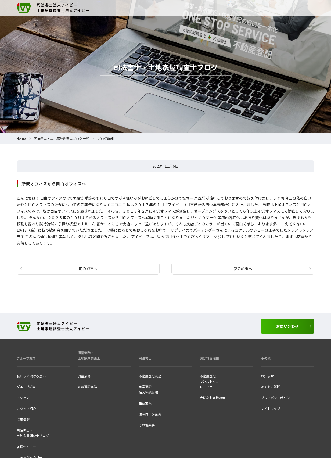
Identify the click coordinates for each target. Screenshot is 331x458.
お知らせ (267, 376)
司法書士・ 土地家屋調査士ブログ (33, 433)
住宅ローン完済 (150, 414)
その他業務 (147, 425)
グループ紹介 (26, 386)
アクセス (23, 397)
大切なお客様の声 (212, 397)
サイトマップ (270, 408)
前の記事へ (88, 268)
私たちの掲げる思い (31, 376)
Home (21, 138)
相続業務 (145, 403)
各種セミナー (26, 446)
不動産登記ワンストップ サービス (209, 381)
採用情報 (23, 419)
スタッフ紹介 (26, 408)
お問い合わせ (287, 326)
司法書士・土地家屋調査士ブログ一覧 (61, 138)
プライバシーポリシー (277, 397)
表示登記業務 (87, 386)
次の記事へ (242, 268)
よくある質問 (270, 386)
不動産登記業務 (150, 376)
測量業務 (84, 376)
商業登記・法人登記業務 (148, 389)
